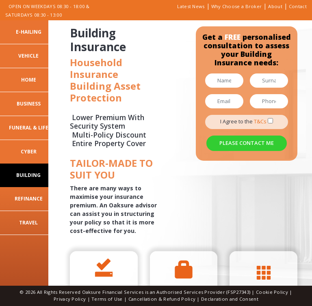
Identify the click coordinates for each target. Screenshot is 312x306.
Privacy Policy (70, 299)
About (275, 6)
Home (28, 79)
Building (28, 175)
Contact (298, 6)
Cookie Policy (272, 292)
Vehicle (28, 55)
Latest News (190, 6)
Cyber (29, 151)
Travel (28, 222)
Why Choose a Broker (236, 6)
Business (29, 103)
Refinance (29, 198)
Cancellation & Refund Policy (161, 299)
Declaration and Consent (229, 299)
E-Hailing (28, 31)
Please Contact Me (246, 143)
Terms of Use (107, 299)
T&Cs (260, 121)
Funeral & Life (28, 127)
